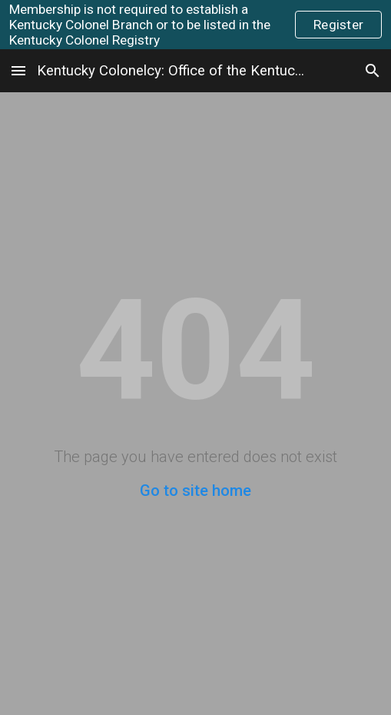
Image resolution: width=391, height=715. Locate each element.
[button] (18, 70)
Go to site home (195, 490)
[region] (195, 24)
